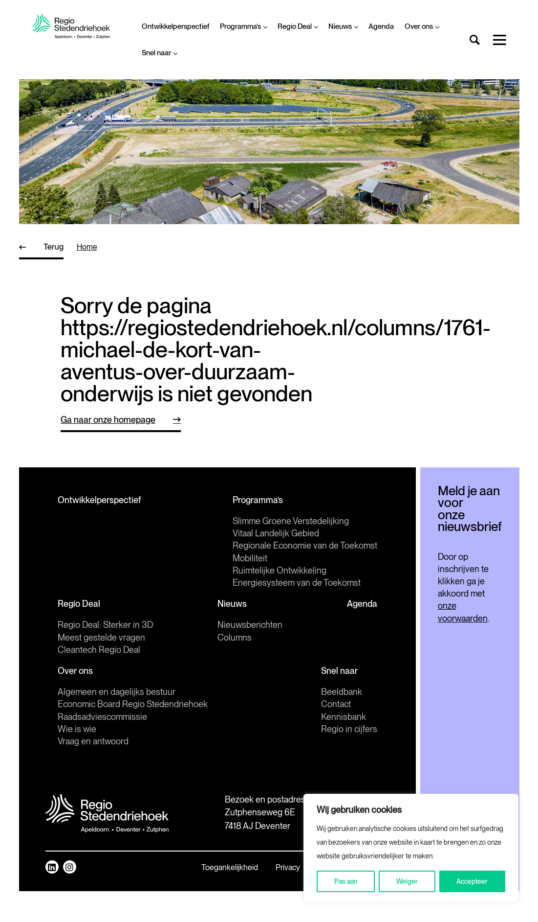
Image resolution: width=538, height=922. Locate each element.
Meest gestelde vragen (101, 667)
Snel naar (159, 52)
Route (164, 889)
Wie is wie (77, 759)
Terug (53, 247)
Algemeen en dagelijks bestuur (116, 721)
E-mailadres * (390, 524)
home (87, 247)
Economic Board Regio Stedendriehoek (133, 734)
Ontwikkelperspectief (175, 26)
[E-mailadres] (434, 539)
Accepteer (472, 881)
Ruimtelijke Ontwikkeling (104, 600)
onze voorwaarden (450, 603)
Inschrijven (434, 565)
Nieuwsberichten (213, 655)
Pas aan (346, 881)
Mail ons (168, 866)
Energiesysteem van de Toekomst (122, 612)
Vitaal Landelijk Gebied (101, 563)
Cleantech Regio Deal (99, 679)
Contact (264, 734)
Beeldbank (269, 721)
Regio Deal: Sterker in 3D (105, 655)
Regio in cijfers (277, 759)
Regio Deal (298, 26)
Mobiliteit (75, 588)
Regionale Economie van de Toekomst (130, 576)
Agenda (381, 26)
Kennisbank (271, 746)
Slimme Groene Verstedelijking (116, 551)
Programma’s (243, 26)
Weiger (407, 881)
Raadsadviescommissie (102, 746)
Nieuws (343, 26)
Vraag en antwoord (93, 771)
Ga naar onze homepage (108, 420)
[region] (410, 848)
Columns (198, 667)
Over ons (422, 26)
